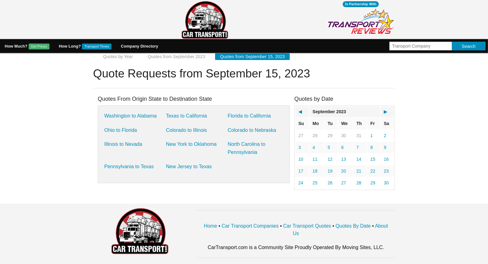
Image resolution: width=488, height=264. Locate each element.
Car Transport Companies (250, 226)
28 (314, 135)
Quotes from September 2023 (176, 56)
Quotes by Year (118, 56)
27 (300, 135)
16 (386, 159)
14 (358, 159)
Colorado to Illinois (186, 130)
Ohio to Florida (120, 130)
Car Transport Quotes (307, 226)
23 (386, 171)
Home (210, 226)
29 (330, 135)
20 (343, 171)
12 (330, 159)
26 (330, 182)
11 (314, 159)
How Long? (85, 46)
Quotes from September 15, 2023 (252, 56)
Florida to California (249, 115)
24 (300, 182)
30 (343, 135)
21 (358, 171)
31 (358, 135)
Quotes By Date (353, 226)
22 (372, 171)
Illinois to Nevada (123, 144)
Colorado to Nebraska (252, 130)
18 (314, 171)
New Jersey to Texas (189, 166)
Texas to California (186, 115)
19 (330, 171)
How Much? (27, 46)
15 (372, 159)
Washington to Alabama (130, 115)
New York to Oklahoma (191, 144)
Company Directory (139, 46)
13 (343, 159)
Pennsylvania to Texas (129, 166)
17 (300, 171)
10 (300, 159)
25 (314, 182)
